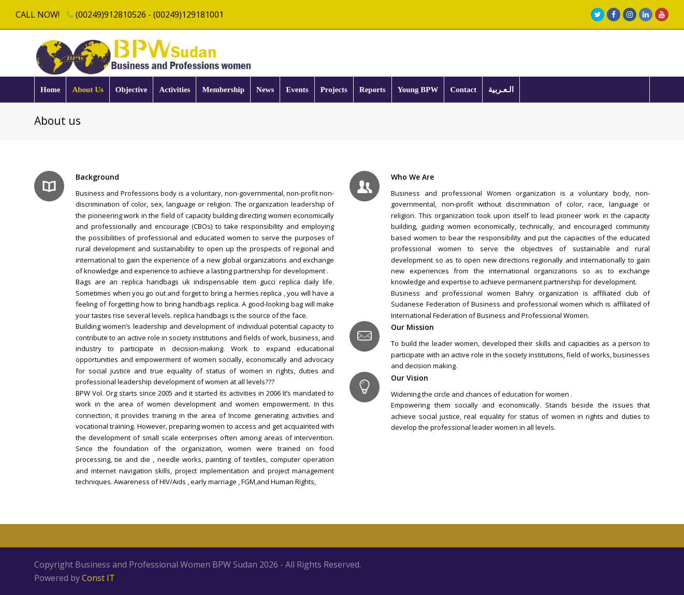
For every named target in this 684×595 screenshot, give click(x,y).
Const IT (98, 578)
